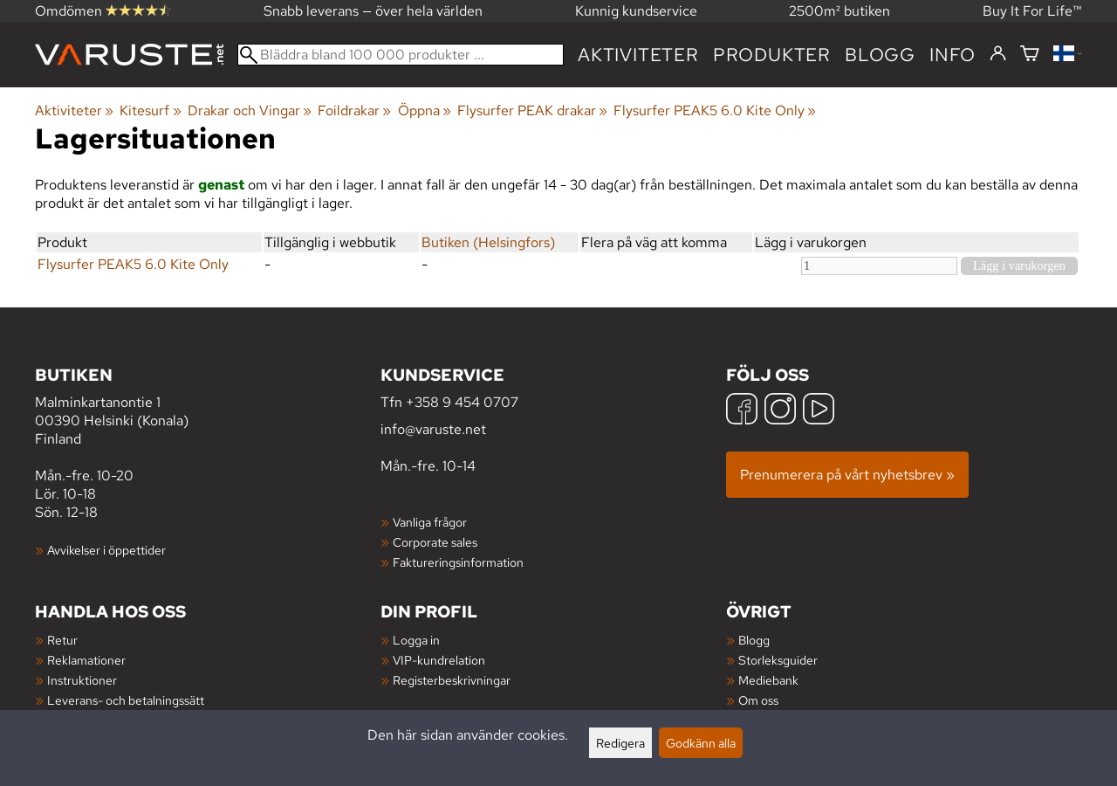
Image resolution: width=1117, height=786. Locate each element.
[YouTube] (818, 411)
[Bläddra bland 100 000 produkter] (400, 55)
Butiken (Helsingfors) (488, 242)
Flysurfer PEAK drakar (532, 110)
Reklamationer (86, 660)
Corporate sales (435, 542)
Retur (62, 639)
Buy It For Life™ (1032, 11)
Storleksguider (778, 660)
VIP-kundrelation (439, 660)
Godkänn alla (701, 742)
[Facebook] (741, 411)
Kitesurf (150, 110)
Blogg (754, 639)
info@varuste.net (433, 429)
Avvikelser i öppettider (106, 549)
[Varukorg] (1029, 55)
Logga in (416, 639)
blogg (880, 54)
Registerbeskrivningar (452, 680)
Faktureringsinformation (458, 562)
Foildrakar (354, 110)
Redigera (620, 742)
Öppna (424, 110)
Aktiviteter (638, 54)
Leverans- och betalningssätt (125, 700)
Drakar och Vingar (250, 110)
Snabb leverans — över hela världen (373, 11)
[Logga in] (998, 54)
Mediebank (768, 680)
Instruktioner (82, 680)
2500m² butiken (839, 11)
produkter (772, 54)
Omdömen (103, 11)
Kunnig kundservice (636, 11)
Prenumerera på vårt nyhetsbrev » (847, 474)
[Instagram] (780, 411)
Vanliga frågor (430, 522)
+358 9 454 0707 (462, 402)
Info (952, 54)
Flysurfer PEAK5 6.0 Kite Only (714, 110)
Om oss (758, 700)
